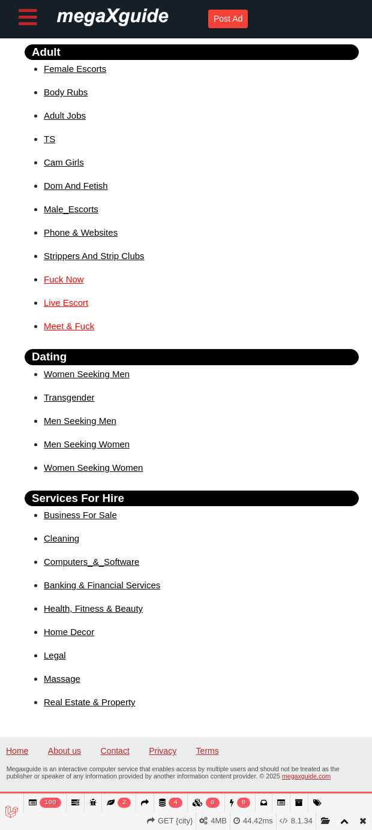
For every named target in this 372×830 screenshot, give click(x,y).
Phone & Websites (81, 232)
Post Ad (228, 18)
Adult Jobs (65, 115)
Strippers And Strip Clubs (94, 256)
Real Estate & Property (90, 702)
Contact (115, 751)
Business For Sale (80, 515)
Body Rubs (66, 92)
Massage (62, 678)
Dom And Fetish (76, 186)
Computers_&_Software (91, 562)
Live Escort (66, 302)
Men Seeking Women (87, 444)
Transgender (69, 397)
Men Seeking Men (80, 421)
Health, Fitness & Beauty (93, 608)
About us (64, 751)
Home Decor (69, 632)
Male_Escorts (71, 209)
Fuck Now (64, 279)
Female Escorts (75, 69)
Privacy (162, 751)
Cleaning (61, 538)
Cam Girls (64, 162)
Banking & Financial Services (102, 585)
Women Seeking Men (87, 374)
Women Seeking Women (93, 467)
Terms (207, 751)
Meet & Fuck (69, 326)
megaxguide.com (306, 776)
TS (49, 139)
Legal (55, 655)
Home (17, 751)
